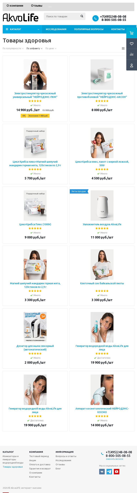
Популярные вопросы (88, 29)
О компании (15, 5)
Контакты (118, 29)
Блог (58, 468)
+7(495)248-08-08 (113, 16)
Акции (32, 460)
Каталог (15, 29)
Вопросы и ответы (66, 456)
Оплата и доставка (39, 464)
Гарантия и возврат (40, 468)
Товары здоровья (13, 466)
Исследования (56, 29)
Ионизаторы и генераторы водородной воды (13, 459)
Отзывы (36, 5)
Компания (36, 452)
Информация (64, 452)
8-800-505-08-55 (114, 19)
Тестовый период (39, 456)
